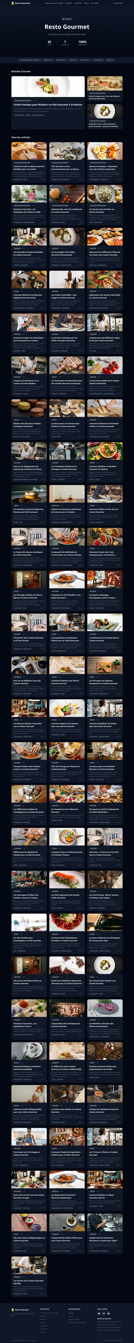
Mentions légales (74, 1319)
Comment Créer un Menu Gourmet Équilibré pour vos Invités (108, 1330)
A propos (71, 1313)
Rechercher (118, 3)
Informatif (78, 3)
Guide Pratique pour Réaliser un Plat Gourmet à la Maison (109, 1322)
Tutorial (86, 3)
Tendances (68, 3)
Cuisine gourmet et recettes (54, 3)
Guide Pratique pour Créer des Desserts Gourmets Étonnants (107, 1325)
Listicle (110, 60)
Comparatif (98, 60)
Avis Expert (94, 3)
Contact (71, 1316)
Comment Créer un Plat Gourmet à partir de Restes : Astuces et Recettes (109, 1328)
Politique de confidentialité (77, 1323)
